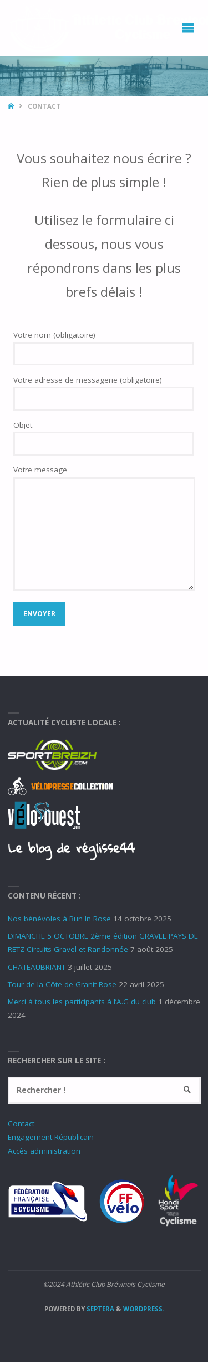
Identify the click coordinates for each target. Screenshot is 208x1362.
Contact (21, 1124)
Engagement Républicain (51, 1137)
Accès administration (44, 1151)
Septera (99, 1309)
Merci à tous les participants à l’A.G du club (82, 1002)
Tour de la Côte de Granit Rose (62, 984)
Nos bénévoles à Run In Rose (59, 919)
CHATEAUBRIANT (36, 967)
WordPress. (143, 1309)
